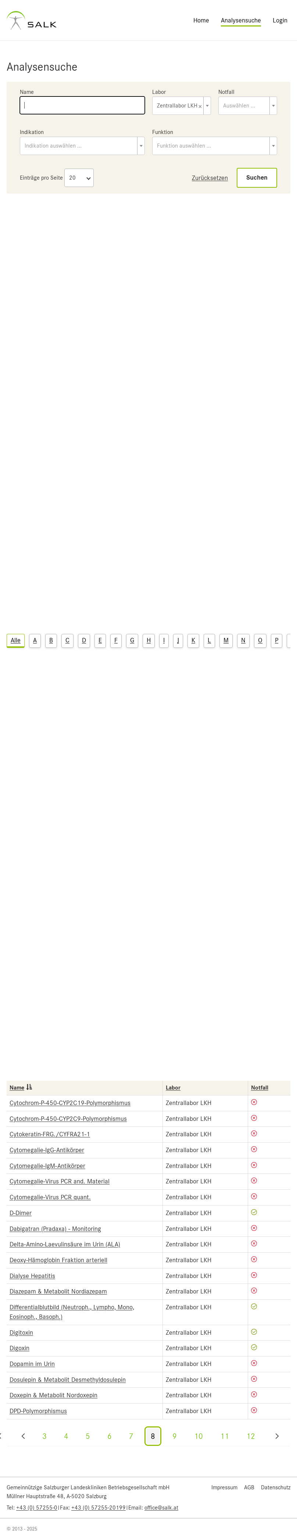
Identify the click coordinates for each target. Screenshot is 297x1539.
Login (280, 20)
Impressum (224, 1487)
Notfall (226, 92)
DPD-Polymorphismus (38, 1411)
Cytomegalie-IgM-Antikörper (47, 1165)
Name (27, 92)
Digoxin (19, 1348)
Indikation (32, 132)
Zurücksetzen (210, 177)
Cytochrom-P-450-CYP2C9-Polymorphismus (68, 1118)
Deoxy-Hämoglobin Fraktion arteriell (58, 1260)
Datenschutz (275, 1487)
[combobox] (181, 105)
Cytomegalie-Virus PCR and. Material (60, 1181)
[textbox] (247, 105)
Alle (16, 640)
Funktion (162, 132)
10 (198, 1436)
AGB (249, 1487)
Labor (159, 92)
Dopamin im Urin (32, 1363)
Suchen (257, 177)
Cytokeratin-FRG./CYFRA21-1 (50, 1134)
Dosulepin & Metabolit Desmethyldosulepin (68, 1379)
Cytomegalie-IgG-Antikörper (47, 1150)
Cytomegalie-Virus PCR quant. (50, 1197)
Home (201, 20)
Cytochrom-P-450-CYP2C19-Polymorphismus (70, 1102)
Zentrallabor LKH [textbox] (179, 106)
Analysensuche (241, 20)
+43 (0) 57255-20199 (98, 1507)
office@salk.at (161, 1507)
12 (250, 1436)
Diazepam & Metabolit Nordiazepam (58, 1291)
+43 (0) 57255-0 (36, 1507)
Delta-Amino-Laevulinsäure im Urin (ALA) (65, 1244)
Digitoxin (21, 1332)
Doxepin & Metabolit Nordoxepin (53, 1395)
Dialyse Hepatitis (32, 1275)
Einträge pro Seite (41, 177)
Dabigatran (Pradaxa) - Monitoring (55, 1228)
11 (224, 1436)
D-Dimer (21, 1213)
